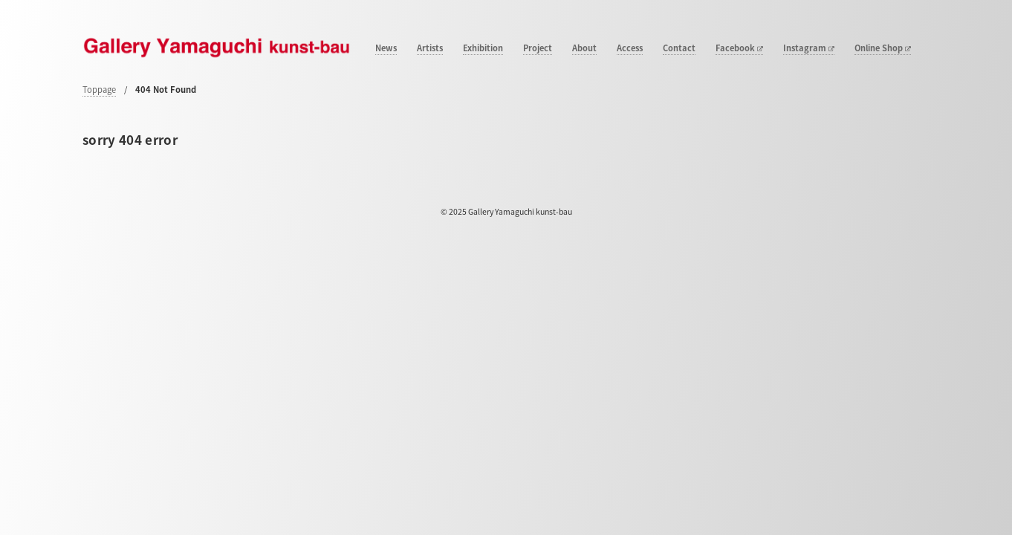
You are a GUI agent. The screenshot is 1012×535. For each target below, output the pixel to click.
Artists (430, 48)
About (584, 48)
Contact (679, 48)
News (386, 48)
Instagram (808, 48)
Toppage (99, 89)
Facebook (739, 48)
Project (537, 48)
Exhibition (483, 48)
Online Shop (882, 48)
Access (630, 48)
